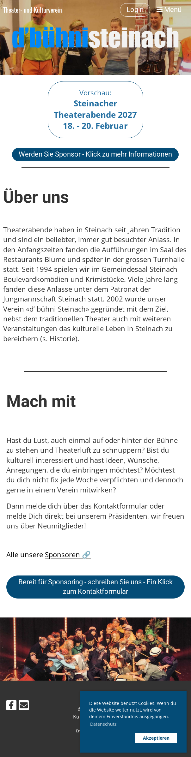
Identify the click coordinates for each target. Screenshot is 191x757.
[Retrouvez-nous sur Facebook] (11, 706)
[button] (110, 738)
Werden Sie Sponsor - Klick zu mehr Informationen (95, 154)
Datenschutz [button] (103, 724)
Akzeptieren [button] (156, 738)
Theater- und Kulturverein (32, 9)
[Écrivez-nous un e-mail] (24, 706)
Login (135, 10)
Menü (169, 10)
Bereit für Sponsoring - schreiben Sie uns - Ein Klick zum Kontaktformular (95, 587)
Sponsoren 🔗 (68, 554)
